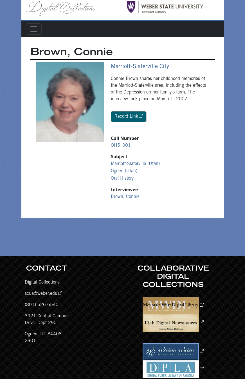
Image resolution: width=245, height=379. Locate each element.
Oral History (122, 178)
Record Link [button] (126, 116)
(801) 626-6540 (42, 305)
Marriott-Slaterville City (140, 67)
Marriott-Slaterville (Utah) (135, 164)
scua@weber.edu (41, 293)
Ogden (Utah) (124, 171)
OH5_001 (121, 145)
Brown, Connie (125, 197)
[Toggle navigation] (34, 29)
